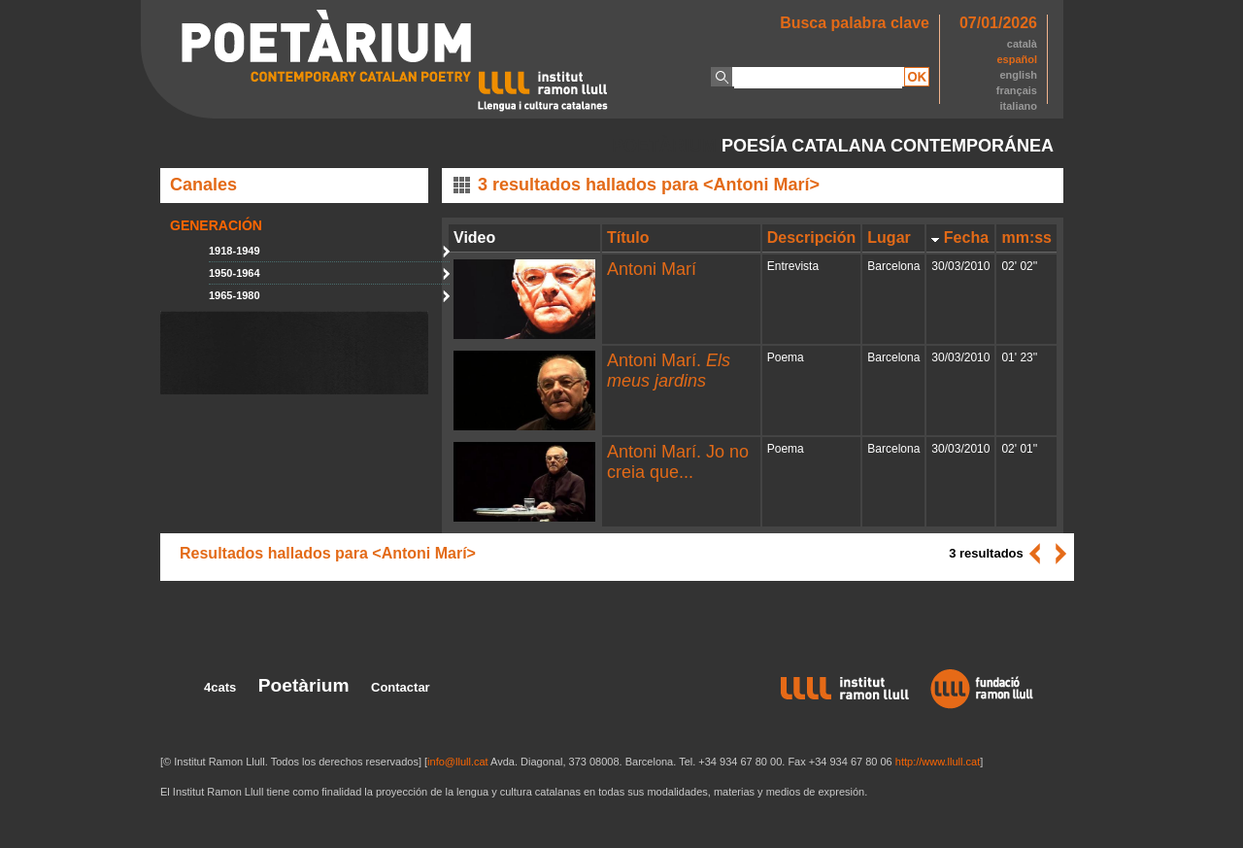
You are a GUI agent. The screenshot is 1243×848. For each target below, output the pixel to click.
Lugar (888, 237)
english (1018, 75)
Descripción (812, 237)
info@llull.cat (457, 761)
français (1016, 90)
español (1016, 59)
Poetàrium (304, 685)
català (1022, 44)
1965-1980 (234, 295)
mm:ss (1026, 237)
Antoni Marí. (668, 370)
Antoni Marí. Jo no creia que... (678, 462)
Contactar (400, 687)
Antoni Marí (651, 269)
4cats (220, 687)
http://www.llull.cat (937, 761)
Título (628, 237)
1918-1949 (234, 250)
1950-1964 (234, 273)
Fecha (966, 237)
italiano (1018, 106)
